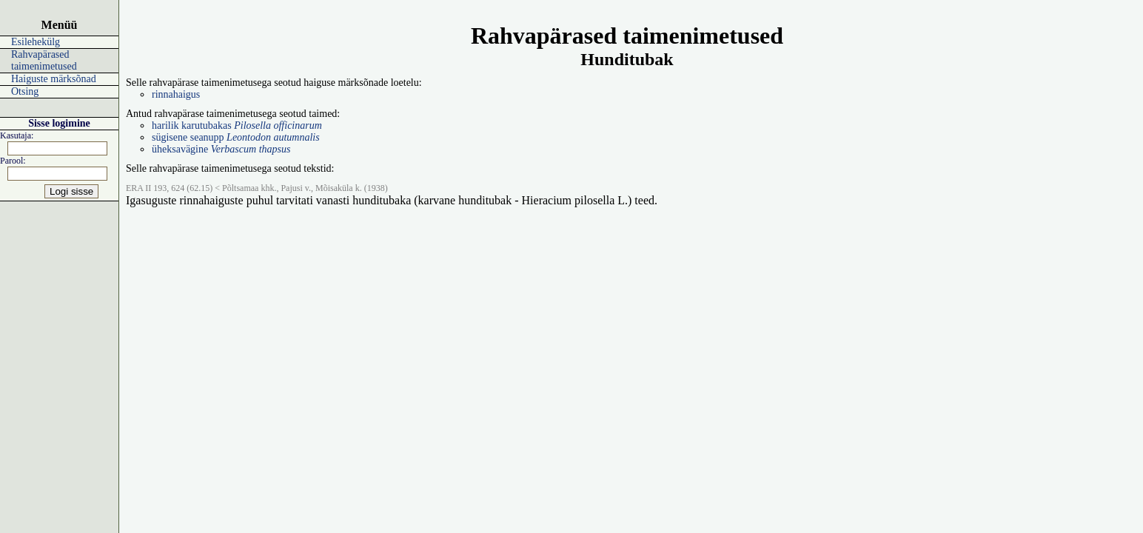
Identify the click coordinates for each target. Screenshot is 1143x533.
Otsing (24, 91)
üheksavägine (221, 149)
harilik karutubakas (237, 125)
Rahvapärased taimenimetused (44, 60)
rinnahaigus (176, 94)
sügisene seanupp (236, 137)
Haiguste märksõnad (53, 78)
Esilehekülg (35, 41)
